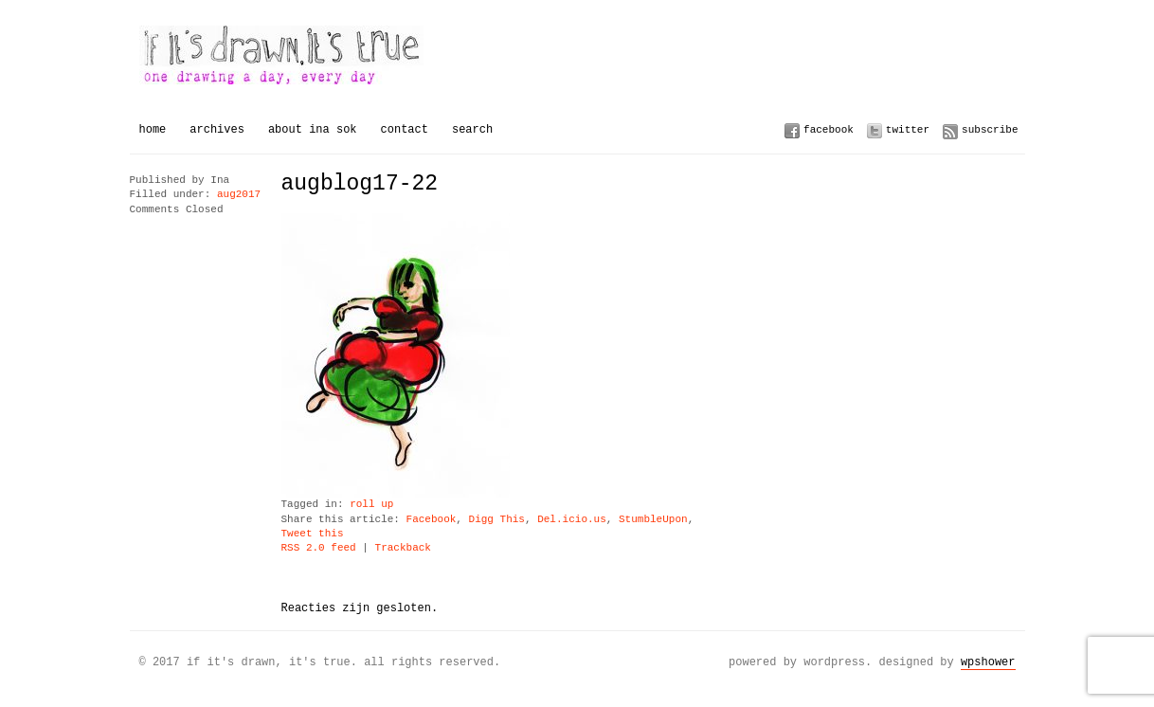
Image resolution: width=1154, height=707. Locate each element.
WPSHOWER (988, 662)
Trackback (403, 548)
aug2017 (239, 195)
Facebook (828, 129)
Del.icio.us (571, 520)
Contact (404, 129)
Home (153, 129)
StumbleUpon (653, 520)
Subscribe (990, 129)
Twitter (907, 129)
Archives (216, 129)
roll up (371, 505)
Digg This (497, 520)
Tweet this (312, 534)
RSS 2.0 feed (318, 548)
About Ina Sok (312, 129)
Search (472, 129)
